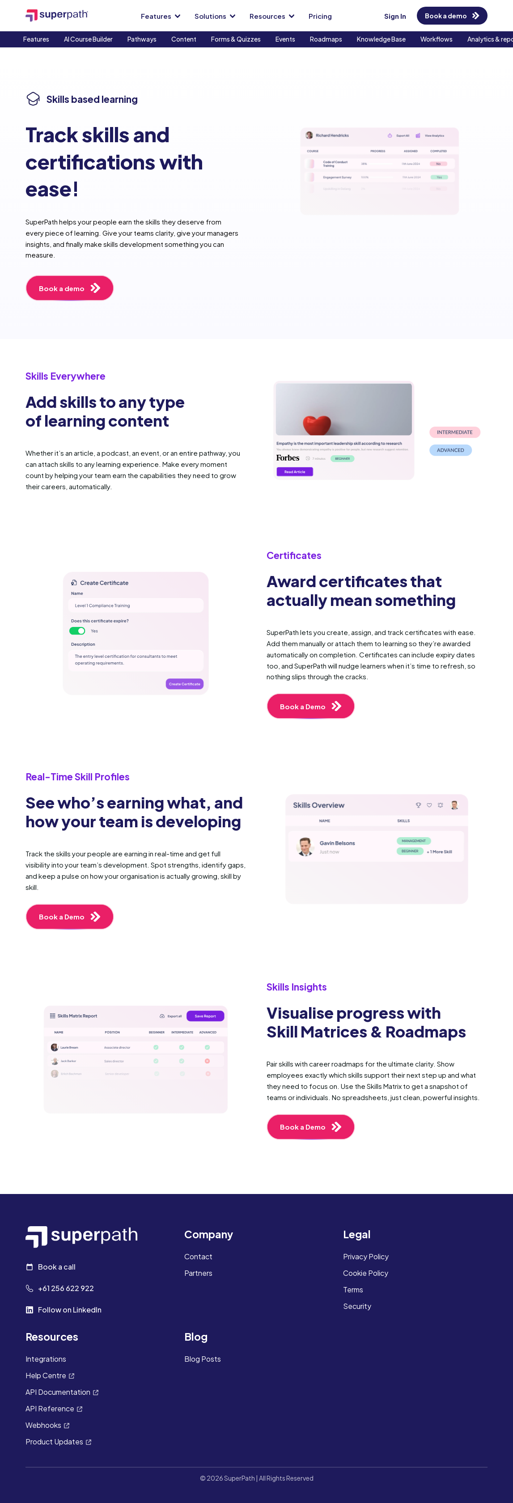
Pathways (142, 39)
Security (357, 1306)
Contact (198, 1257)
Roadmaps (326, 39)
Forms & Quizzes (236, 39)
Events (285, 39)
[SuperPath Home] (56, 15)
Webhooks (47, 1425)
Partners (198, 1273)
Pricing (320, 16)
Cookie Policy (365, 1273)
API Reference (53, 1409)
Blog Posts (202, 1359)
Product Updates (58, 1442)
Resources (272, 16)
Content (183, 39)
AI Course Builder (88, 39)
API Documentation (61, 1392)
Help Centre (49, 1376)
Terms (353, 1290)
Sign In (395, 16)
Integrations (45, 1359)
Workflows (436, 39)
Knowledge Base (381, 39)
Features (160, 16)
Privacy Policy (366, 1257)
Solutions (215, 16)
